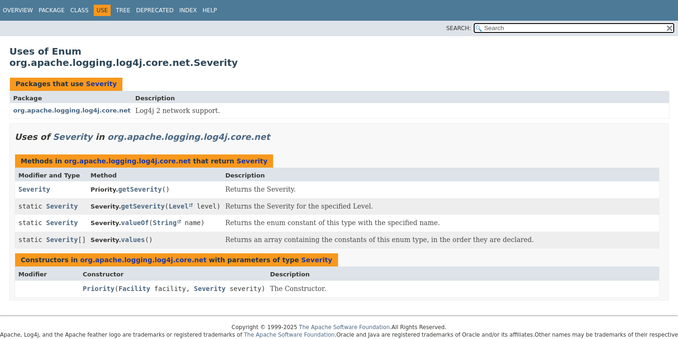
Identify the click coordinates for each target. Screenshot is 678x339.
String (165, 222)
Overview (18, 10)
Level (178, 206)
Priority (98, 288)
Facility (134, 288)
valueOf (135, 222)
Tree (123, 10)
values (133, 239)
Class (79, 10)
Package (52, 10)
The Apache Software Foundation (344, 327)
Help (209, 10)
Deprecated (155, 10)
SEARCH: (458, 28)
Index (188, 10)
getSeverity (140, 189)
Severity (101, 84)
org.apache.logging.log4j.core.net (71, 110)
